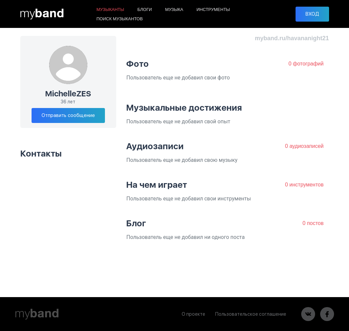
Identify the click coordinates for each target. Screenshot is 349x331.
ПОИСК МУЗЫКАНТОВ (120, 18)
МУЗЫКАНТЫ (110, 9)
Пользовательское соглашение (250, 314)
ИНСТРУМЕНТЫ (213, 9)
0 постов (313, 223)
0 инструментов (304, 184)
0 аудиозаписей (304, 146)
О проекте (193, 314)
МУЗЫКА (174, 9)
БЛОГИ (144, 9)
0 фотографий (306, 63)
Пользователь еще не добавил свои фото (178, 77)
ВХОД (312, 14)
